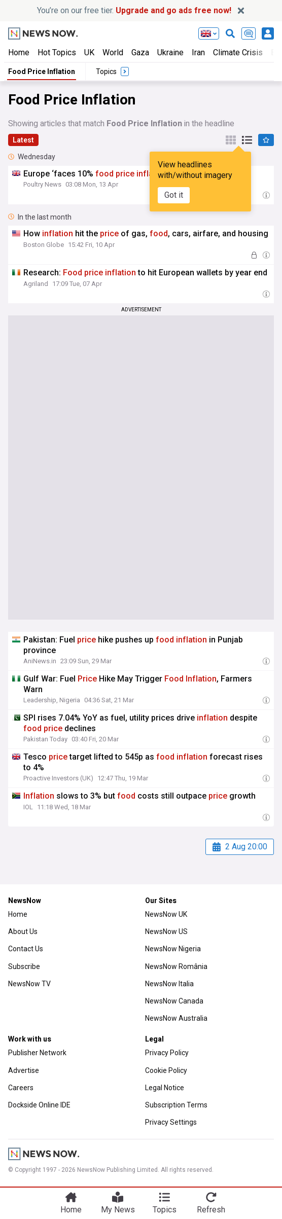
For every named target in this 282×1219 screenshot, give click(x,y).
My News (118, 1209)
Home (18, 52)
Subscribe (24, 966)
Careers (20, 1088)
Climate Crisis (238, 52)
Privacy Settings (171, 1122)
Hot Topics (57, 52)
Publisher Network (37, 1053)
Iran (198, 52)
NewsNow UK (166, 914)
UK (89, 52)
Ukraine (170, 52)
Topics (165, 1209)
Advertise (23, 1070)
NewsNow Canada (174, 1001)
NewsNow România (176, 966)
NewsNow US (166, 931)
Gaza (140, 52)
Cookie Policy (166, 1070)
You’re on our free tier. (134, 10)
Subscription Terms (176, 1105)
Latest (23, 140)
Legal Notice (164, 1088)
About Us (23, 931)
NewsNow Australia (176, 1018)
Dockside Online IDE (39, 1105)
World (112, 52)
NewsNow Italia (169, 984)
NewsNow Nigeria (173, 949)
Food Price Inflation (41, 71)
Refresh (211, 1209)
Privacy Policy (167, 1053)
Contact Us (25, 949)
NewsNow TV (29, 984)
